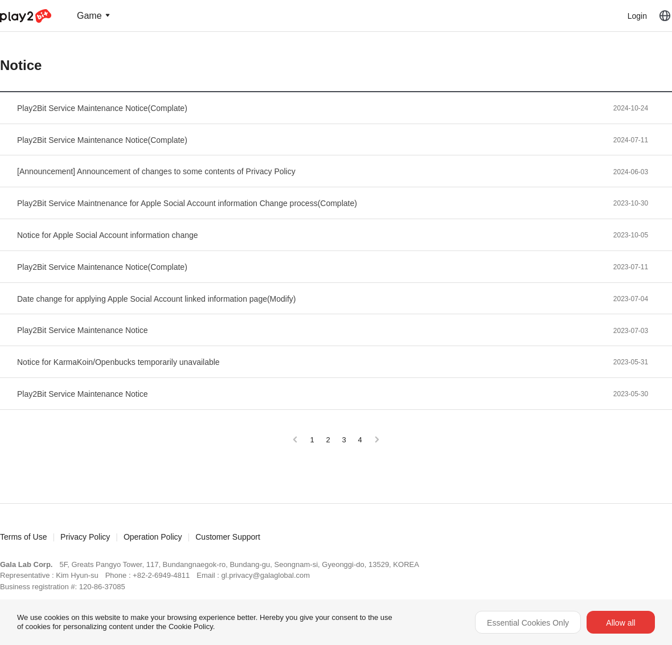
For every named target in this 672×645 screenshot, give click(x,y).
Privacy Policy (85, 536)
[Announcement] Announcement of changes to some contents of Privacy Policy (156, 171)
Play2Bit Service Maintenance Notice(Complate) (102, 108)
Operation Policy (153, 536)
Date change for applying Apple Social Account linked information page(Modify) (156, 298)
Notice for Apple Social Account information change (107, 235)
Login (637, 15)
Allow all (620, 622)
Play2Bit (25, 16)
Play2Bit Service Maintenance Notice (82, 330)
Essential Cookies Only (528, 622)
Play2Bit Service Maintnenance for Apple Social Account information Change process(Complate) (187, 203)
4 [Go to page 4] (360, 440)
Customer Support (227, 536)
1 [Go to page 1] (312, 440)
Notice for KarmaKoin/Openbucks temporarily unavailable (118, 362)
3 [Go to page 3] (344, 440)
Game (89, 15)
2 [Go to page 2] (328, 440)
